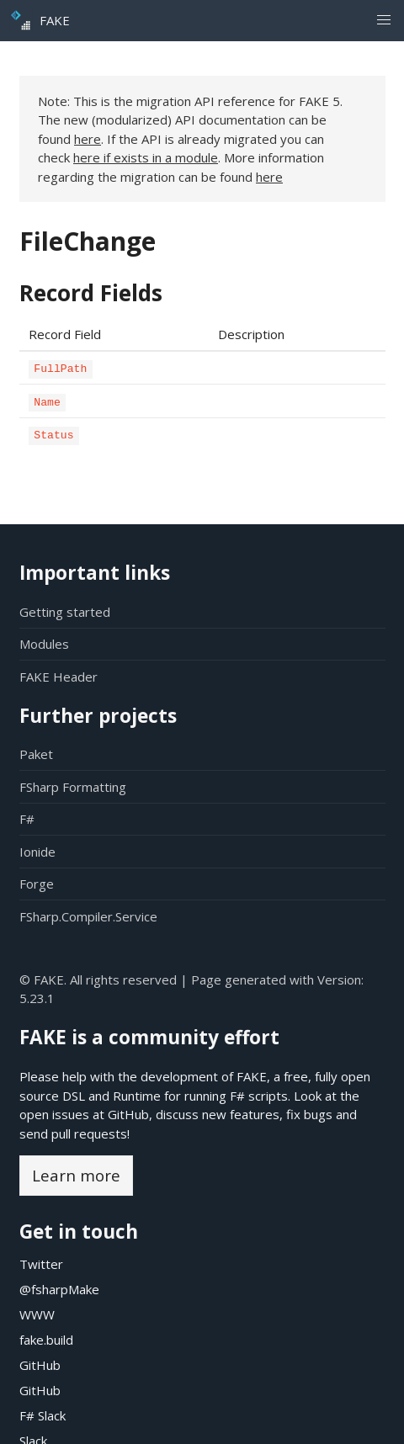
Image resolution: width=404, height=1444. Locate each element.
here (87, 138)
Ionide (37, 851)
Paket (36, 754)
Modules (44, 643)
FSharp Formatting (72, 786)
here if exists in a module (145, 157)
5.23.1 (37, 998)
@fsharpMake (59, 1289)
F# (27, 818)
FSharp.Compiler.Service (88, 916)
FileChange (87, 241)
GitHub (128, 1114)
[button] (383, 20)
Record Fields (90, 293)
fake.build (46, 1339)
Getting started (64, 611)
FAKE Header (58, 676)
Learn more (76, 1175)
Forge (36, 883)
